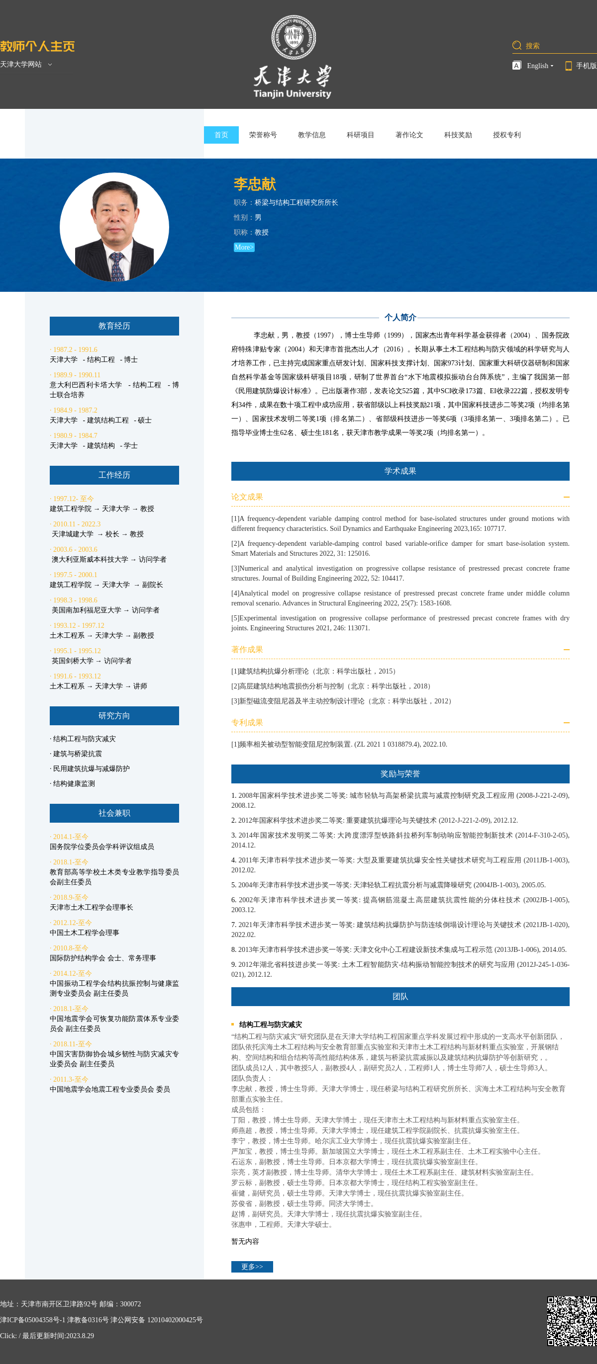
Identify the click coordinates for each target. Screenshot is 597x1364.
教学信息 (312, 135)
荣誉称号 (263, 135)
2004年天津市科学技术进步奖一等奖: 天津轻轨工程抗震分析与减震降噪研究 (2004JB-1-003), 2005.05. (392, 885)
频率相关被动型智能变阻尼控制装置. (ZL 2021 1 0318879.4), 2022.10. (343, 744)
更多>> (252, 1267)
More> (244, 247)
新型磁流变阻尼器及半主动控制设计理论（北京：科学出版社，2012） (347, 701)
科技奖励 (458, 135)
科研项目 (361, 135)
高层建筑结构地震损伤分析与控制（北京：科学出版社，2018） (336, 686)
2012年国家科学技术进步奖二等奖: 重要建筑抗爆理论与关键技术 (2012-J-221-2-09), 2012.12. (378, 820)
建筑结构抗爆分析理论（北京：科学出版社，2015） (319, 671)
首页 (221, 135)
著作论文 (409, 135)
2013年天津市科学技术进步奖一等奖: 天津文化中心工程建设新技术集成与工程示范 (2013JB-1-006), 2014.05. (402, 949)
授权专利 (507, 135)
